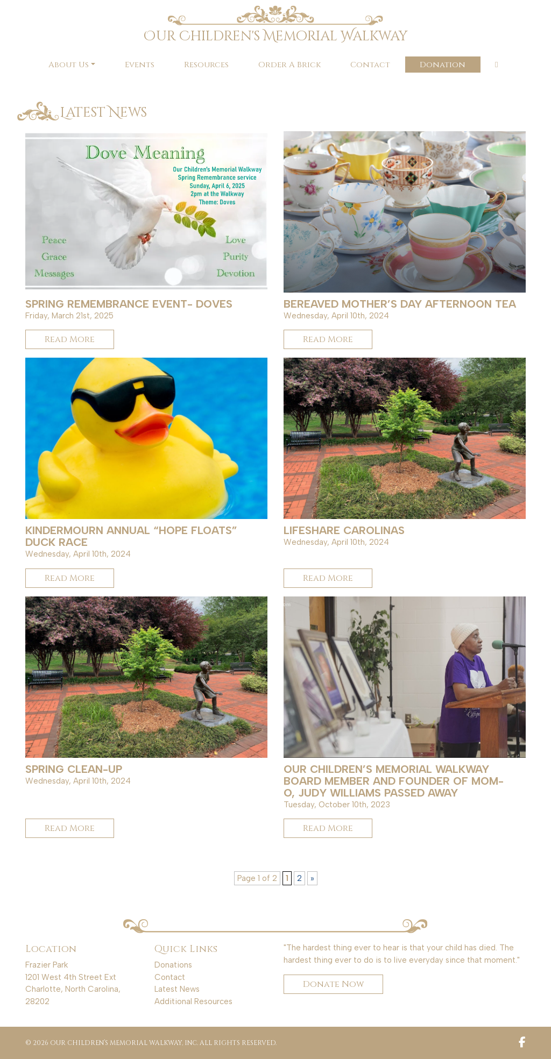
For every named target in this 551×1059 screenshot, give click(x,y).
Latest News (177, 989)
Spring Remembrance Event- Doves (128, 304)
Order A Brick (289, 64)
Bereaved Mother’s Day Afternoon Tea (400, 304)
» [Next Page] (312, 878)
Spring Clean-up (73, 769)
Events (139, 64)
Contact (370, 64)
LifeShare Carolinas (344, 530)
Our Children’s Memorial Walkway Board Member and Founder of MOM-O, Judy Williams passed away (394, 781)
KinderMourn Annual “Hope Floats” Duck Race (131, 536)
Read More (70, 339)
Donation (442, 64)
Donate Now (333, 984)
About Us (68, 64)
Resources (206, 64)
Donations (173, 965)
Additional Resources (193, 1001)
